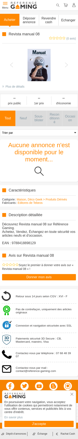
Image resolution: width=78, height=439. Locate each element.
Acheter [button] (9, 20)
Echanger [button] (68, 20)
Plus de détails (14, 86)
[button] (29, 20)
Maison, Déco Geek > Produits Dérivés (42, 199)
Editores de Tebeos (30, 202)
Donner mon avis (39, 277)
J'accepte (39, 424)
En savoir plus (13, 417)
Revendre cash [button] (48, 20)
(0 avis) (71, 38)
